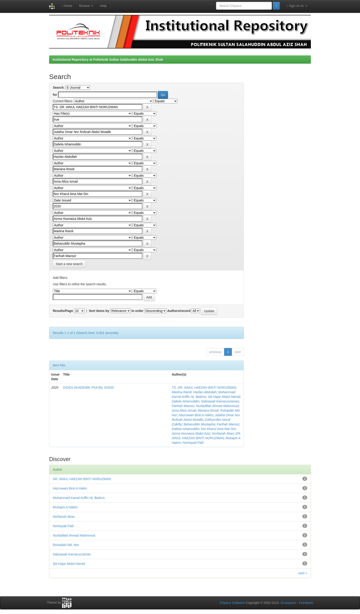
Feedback (306, 603)
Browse (86, 6)
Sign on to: (297, 6)
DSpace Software (232, 603)
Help (103, 6)
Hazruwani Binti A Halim (196, 415)
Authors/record (178, 311)
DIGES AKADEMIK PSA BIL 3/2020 (88, 387)
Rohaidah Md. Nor (66, 545)
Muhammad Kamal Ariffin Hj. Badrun (79, 498)
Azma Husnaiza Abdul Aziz (191, 433)
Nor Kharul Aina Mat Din (218, 429)
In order (137, 311)
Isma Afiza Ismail (184, 410)
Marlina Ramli (181, 392)
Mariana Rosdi (208, 410)
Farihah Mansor (183, 406)
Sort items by (99, 311)
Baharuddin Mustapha (199, 424)
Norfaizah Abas (223, 433)
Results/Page (63, 311)
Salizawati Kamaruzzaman (220, 401)
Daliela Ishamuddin (185, 401)
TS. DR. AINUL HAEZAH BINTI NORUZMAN (204, 387)
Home (67, 6)
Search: (59, 87)
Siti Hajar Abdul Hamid (224, 397)
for (55, 94)
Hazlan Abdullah (205, 392)
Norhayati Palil (193, 442)
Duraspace (288, 603)
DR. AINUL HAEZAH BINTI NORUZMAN (82, 479)
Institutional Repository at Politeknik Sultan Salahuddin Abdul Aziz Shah (108, 59)
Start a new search (69, 264)
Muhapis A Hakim (65, 507)
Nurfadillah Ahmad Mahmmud (217, 406)
